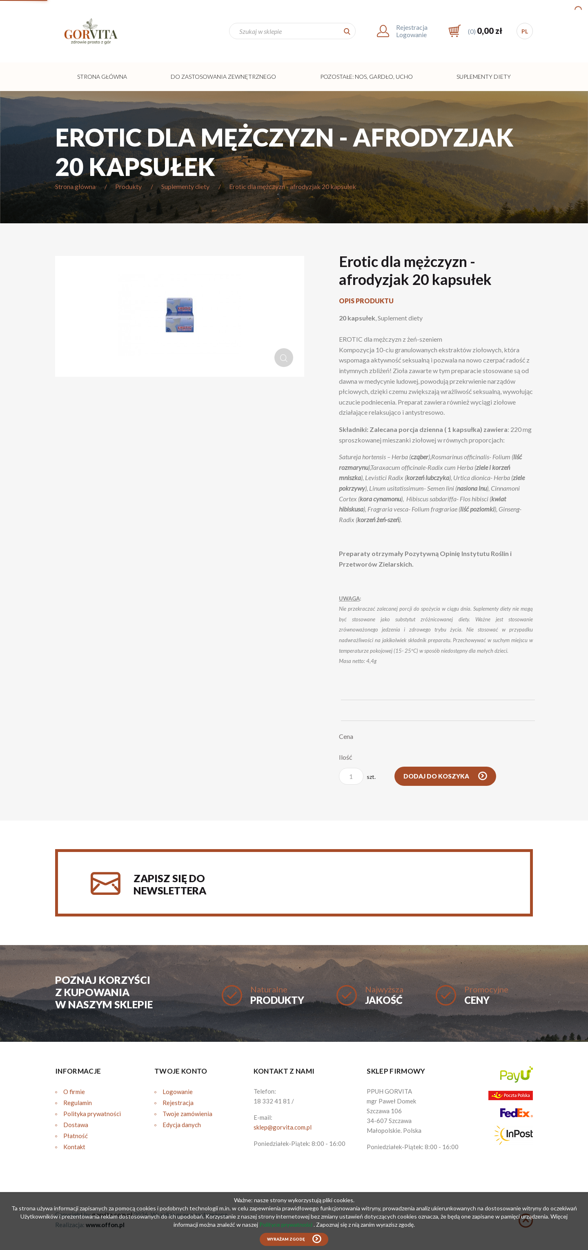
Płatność (75, 1135)
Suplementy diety (484, 76)
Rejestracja (178, 1102)
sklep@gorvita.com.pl (283, 1127)
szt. (357, 776)
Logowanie (178, 1091)
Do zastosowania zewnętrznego (223, 76)
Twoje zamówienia (187, 1113)
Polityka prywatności (92, 1113)
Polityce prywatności (286, 1224)
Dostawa (75, 1124)
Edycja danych (182, 1124)
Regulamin (77, 1102)
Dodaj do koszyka (436, 776)
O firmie (74, 1091)
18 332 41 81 (272, 1101)
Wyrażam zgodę (286, 1239)
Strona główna (102, 76)
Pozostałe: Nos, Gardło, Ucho (366, 76)
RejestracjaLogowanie (412, 30)
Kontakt (74, 1146)
